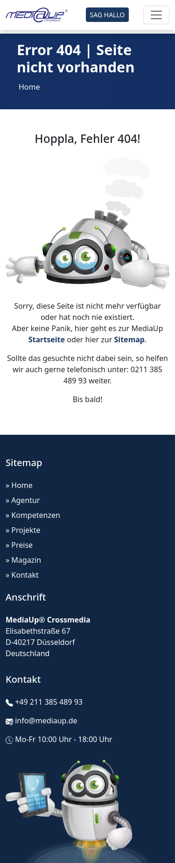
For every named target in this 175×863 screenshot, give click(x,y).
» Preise (19, 545)
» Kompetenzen (33, 515)
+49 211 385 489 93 (49, 702)
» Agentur (23, 500)
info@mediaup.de (46, 720)
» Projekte (23, 530)
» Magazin (23, 560)
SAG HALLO (107, 14)
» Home (19, 485)
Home (29, 87)
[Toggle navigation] (156, 15)
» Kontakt (22, 575)
